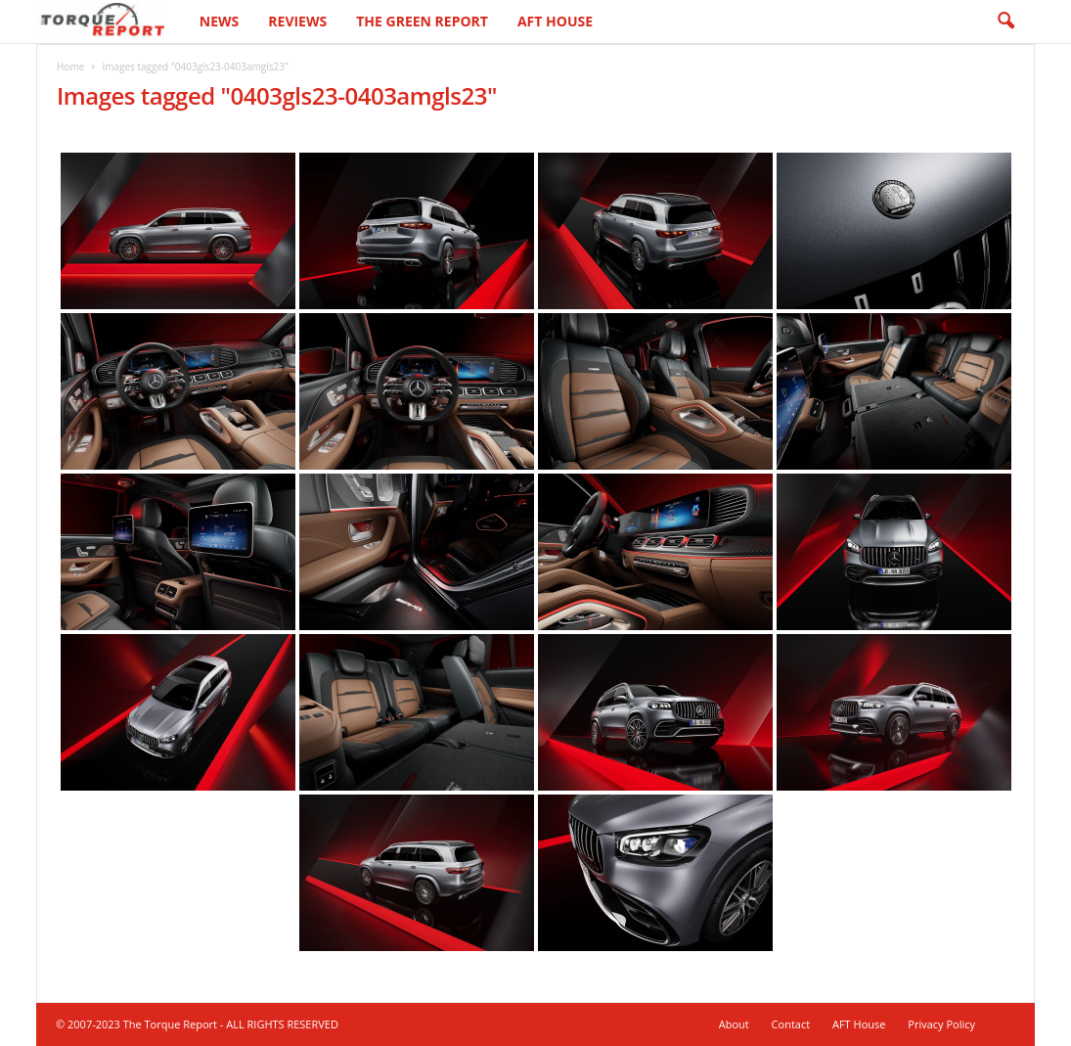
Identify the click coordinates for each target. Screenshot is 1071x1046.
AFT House (555, 21)
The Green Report (422, 21)
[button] (1005, 21)
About (734, 1024)
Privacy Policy (941, 1024)
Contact (791, 1024)
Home (70, 66)
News (219, 21)
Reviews (297, 21)
